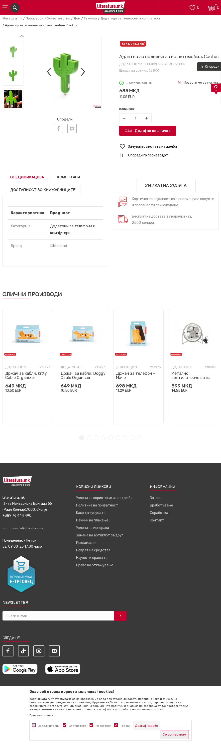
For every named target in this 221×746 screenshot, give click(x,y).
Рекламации (86, 543)
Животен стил (58, 18)
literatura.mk (12, 18)
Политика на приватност (97, 505)
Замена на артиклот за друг (99, 535)
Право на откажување (94, 565)
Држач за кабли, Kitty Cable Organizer (26, 375)
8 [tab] (132, 437)
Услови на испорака (92, 528)
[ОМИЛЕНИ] (192, 7)
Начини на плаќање (92, 520)
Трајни (125, 725)
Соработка (159, 513)
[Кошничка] (212, 7)
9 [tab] (139, 437)
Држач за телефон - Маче (135, 375)
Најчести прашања (92, 558)
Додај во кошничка (153, 130)
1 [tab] (81, 437)
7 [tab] (125, 437)
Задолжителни (49, 725)
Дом (77, 18)
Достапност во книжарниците (43, 190)
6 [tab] (117, 437)
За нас (155, 498)
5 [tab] (110, 437)
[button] (169, 146)
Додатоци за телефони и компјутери (130, 18)
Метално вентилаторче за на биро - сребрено (191, 377)
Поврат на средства (93, 550)
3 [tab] (96, 437)
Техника (90, 18)
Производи (35, 18)
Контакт (157, 520)
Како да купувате (91, 513)
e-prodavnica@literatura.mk (22, 528)
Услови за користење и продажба (104, 498)
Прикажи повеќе (41, 715)
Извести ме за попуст (201, 82)
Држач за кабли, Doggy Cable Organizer (83, 375)
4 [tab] (103, 437)
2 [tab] (89, 437)
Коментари (68, 177)
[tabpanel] (27, 366)
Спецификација (27, 177)
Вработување (161, 505)
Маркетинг (103, 725)
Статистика (77, 725)
